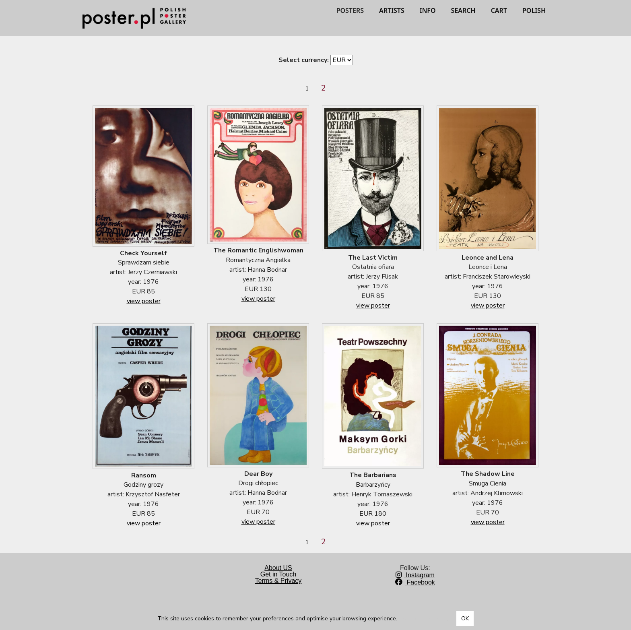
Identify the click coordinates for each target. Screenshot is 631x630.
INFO (428, 10)
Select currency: (303, 60)
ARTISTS (391, 10)
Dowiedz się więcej (423, 618)
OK (465, 618)
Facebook (415, 582)
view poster (144, 301)
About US (278, 567)
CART (499, 10)
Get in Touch (278, 574)
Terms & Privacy (278, 580)
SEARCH (463, 10)
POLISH (534, 10)
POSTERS (350, 10)
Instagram (415, 575)
